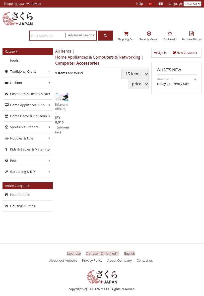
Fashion (16, 82)
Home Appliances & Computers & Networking (97, 57)
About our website (63, 260)
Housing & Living (22, 206)
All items (63, 51)
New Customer (185, 53)
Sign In (160, 53)
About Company (119, 260)
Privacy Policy (92, 260)
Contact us (145, 260)
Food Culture (20, 195)
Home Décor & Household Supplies (31, 116)
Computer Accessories (77, 63)
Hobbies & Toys (22, 138)
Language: (175, 4)
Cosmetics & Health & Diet (30, 94)
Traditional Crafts (23, 71)
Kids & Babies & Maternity (29, 149)
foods (14, 60)
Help (139, 4)
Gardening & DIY (22, 171)
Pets (13, 160)
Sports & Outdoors (24, 127)
